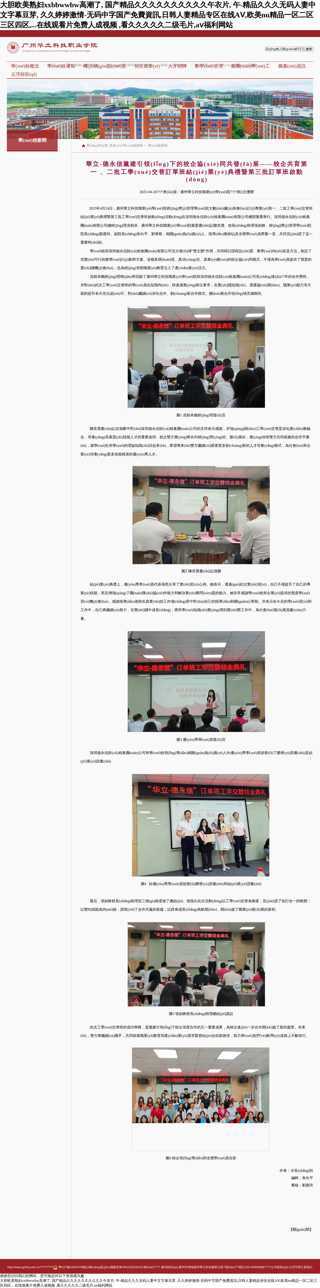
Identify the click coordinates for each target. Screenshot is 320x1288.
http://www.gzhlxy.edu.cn (23, 1267)
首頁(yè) (115, 145)
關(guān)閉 (301, 1229)
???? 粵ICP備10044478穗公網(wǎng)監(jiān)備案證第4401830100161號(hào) (99, 1267)
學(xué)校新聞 (133, 145)
